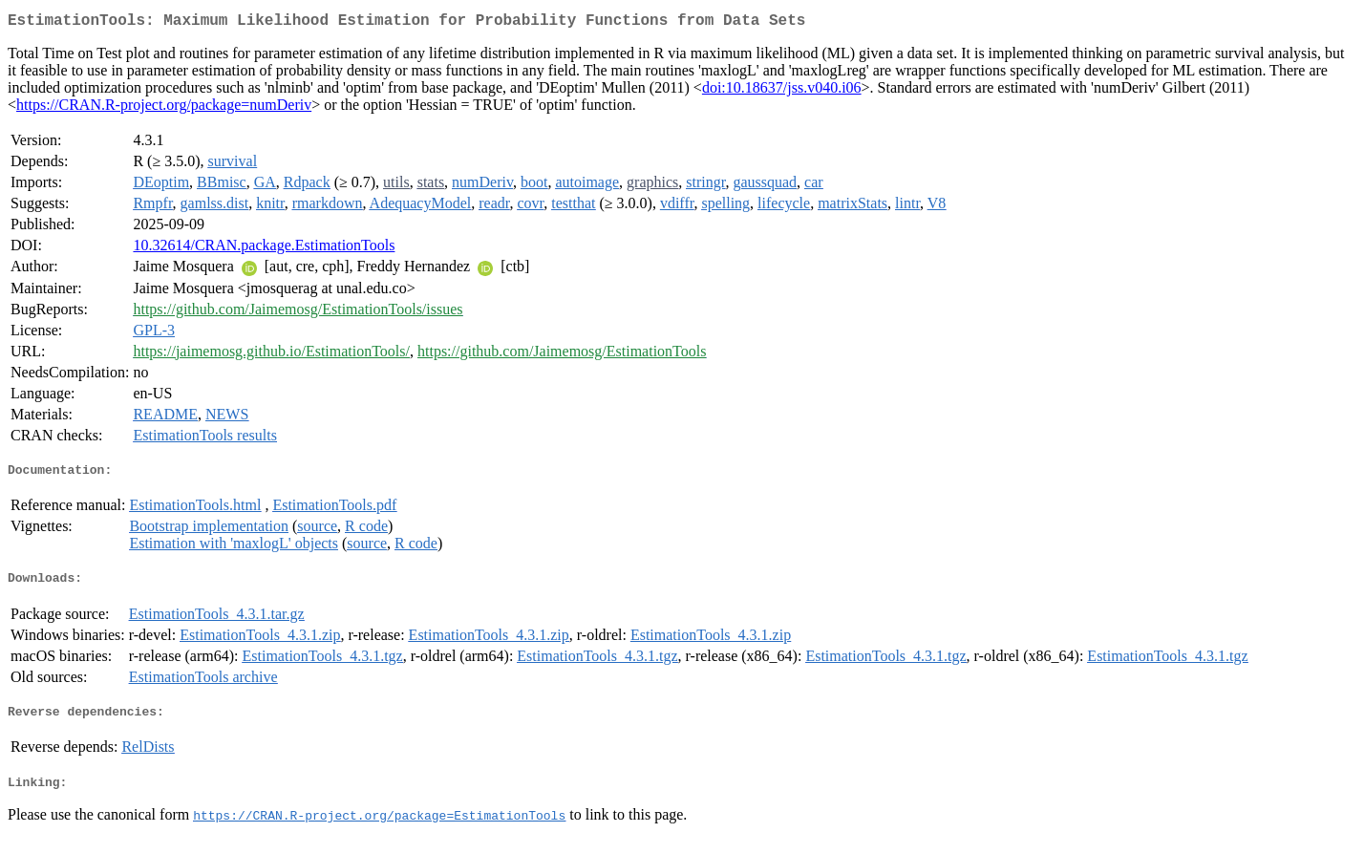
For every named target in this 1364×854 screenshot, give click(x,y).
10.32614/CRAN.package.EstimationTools (263, 249)
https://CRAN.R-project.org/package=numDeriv (163, 108)
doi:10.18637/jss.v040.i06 (782, 91)
